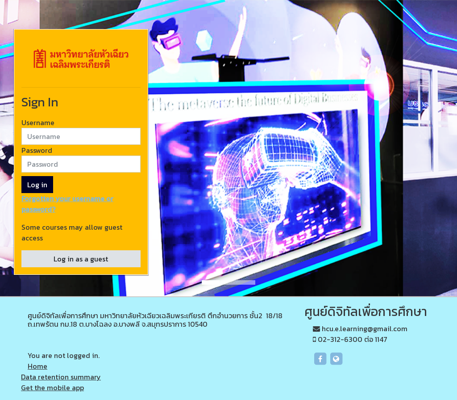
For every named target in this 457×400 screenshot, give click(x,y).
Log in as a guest (81, 258)
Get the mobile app (52, 387)
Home (37, 366)
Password (36, 150)
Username (37, 122)
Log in (37, 184)
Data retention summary (61, 376)
